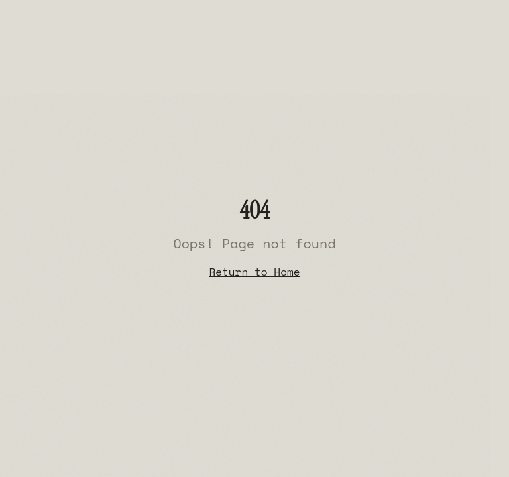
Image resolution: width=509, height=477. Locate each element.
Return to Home (254, 272)
